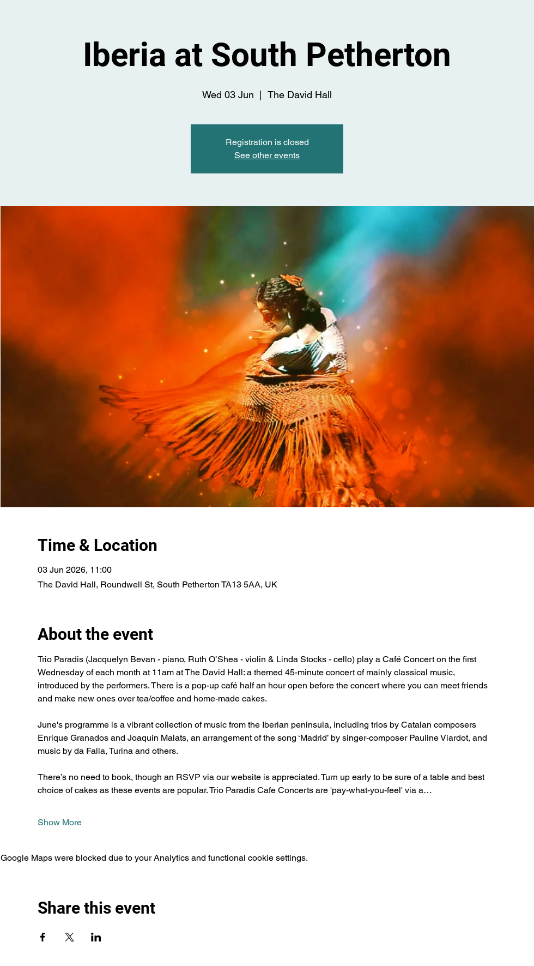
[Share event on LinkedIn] (96, 937)
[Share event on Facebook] (43, 937)
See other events (267, 155)
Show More (60, 822)
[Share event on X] (69, 937)
